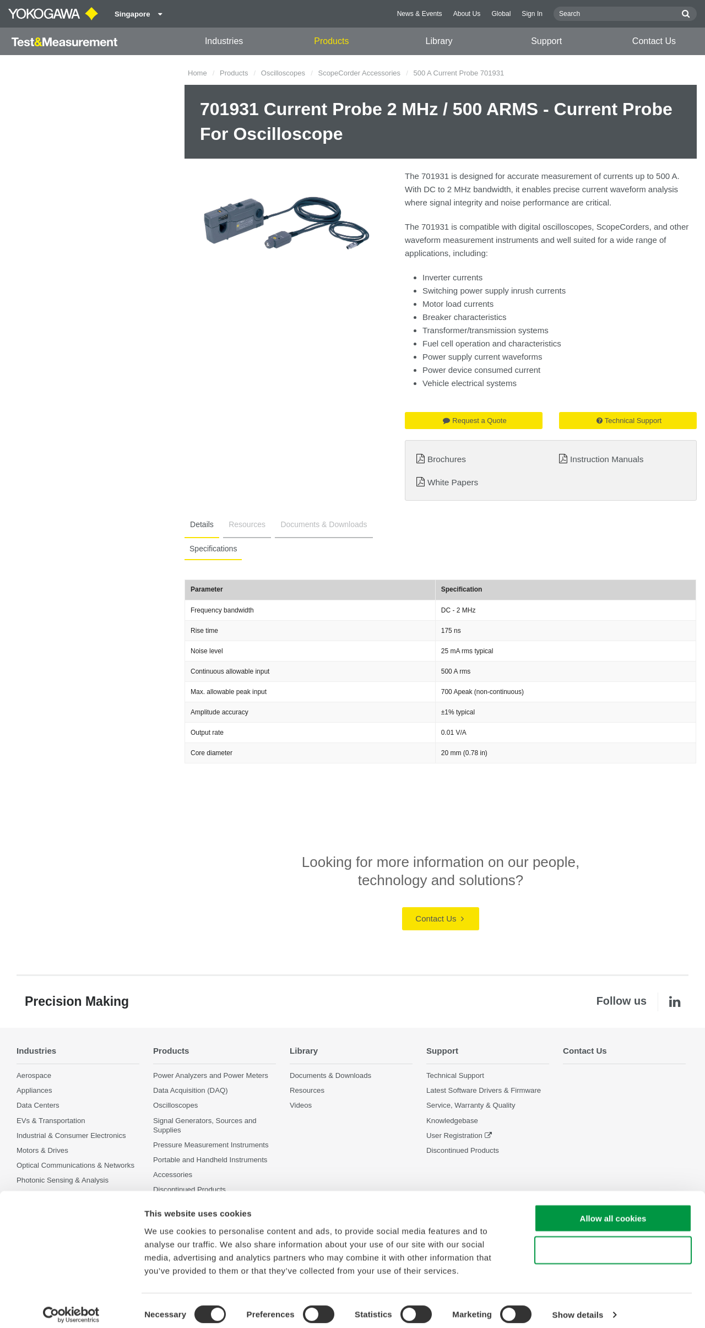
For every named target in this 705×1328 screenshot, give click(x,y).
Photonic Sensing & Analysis (63, 1180)
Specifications (212, 548)
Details (201, 524)
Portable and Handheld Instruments (210, 1160)
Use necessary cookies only (613, 1241)
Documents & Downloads (318, 524)
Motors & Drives (42, 1150)
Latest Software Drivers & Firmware (483, 1091)
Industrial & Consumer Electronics (71, 1135)
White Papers (452, 482)
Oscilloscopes (283, 73)
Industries (224, 41)
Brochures (446, 459)
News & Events (419, 14)
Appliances (34, 1091)
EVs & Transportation (51, 1120)
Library (439, 41)
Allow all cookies (613, 1209)
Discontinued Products (462, 1150)
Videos (301, 1106)
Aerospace (34, 1075)
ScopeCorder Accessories (359, 73)
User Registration (454, 1135)
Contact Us (654, 41)
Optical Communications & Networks (75, 1165)
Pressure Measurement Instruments (211, 1145)
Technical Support (628, 420)
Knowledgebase (452, 1120)
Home (197, 73)
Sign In (532, 14)
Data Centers (38, 1106)
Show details (578, 1306)
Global (501, 14)
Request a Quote (474, 420)
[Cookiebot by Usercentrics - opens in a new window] (71, 1306)
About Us (467, 14)
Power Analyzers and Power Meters (210, 1075)
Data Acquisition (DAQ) (190, 1091)
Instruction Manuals (606, 459)
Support (546, 41)
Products (331, 41)
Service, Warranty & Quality (470, 1106)
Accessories (172, 1174)
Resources (243, 524)
